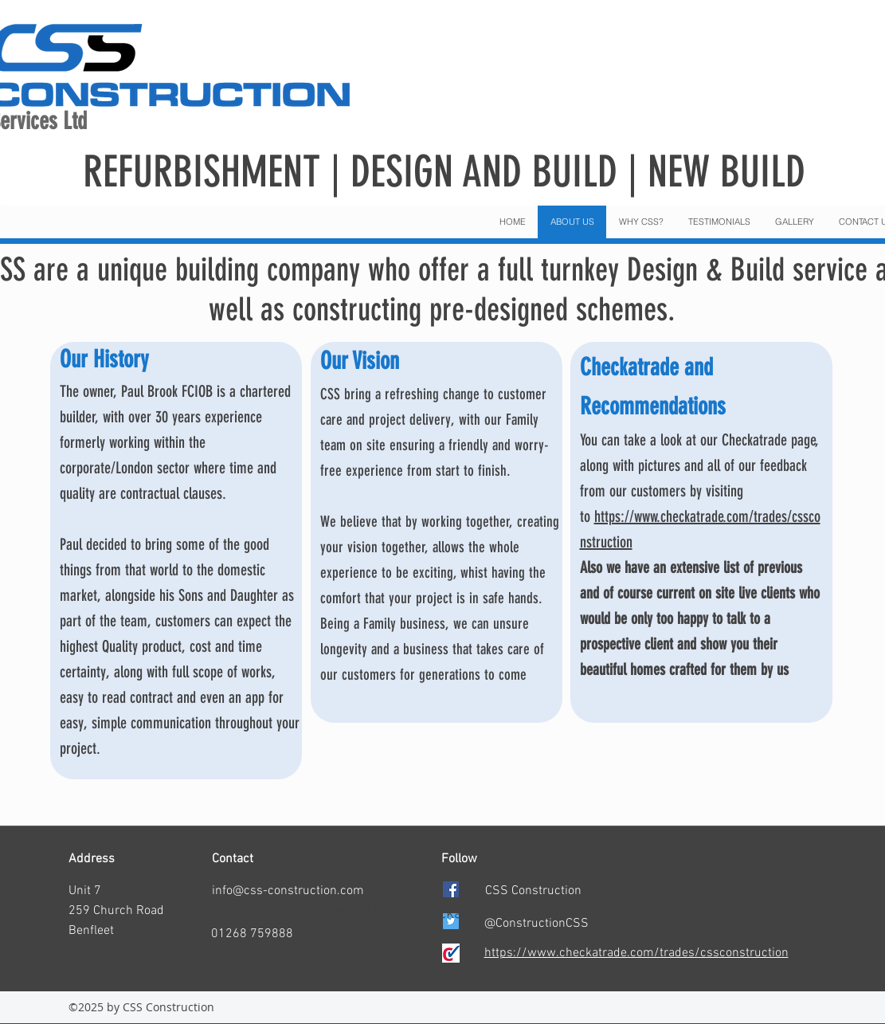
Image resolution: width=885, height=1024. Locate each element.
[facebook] (451, 889)
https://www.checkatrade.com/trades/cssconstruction (636, 953)
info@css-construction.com (288, 891)
